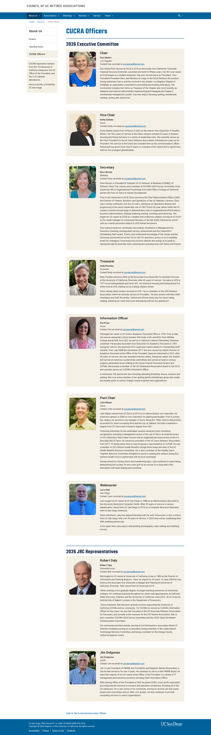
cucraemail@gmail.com (134, 64)
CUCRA (31, 22)
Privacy (46, 730)
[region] (125, 76)
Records (84, 15)
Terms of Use (58, 730)
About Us (34, 15)
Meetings (69, 15)
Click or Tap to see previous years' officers (86, 713)
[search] (180, 15)
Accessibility (34, 730)
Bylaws (32, 39)
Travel (109, 15)
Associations (51, 15)
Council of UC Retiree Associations (56, 6)
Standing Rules (36, 46)
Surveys (97, 15)
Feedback (71, 730)
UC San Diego (168, 7)
